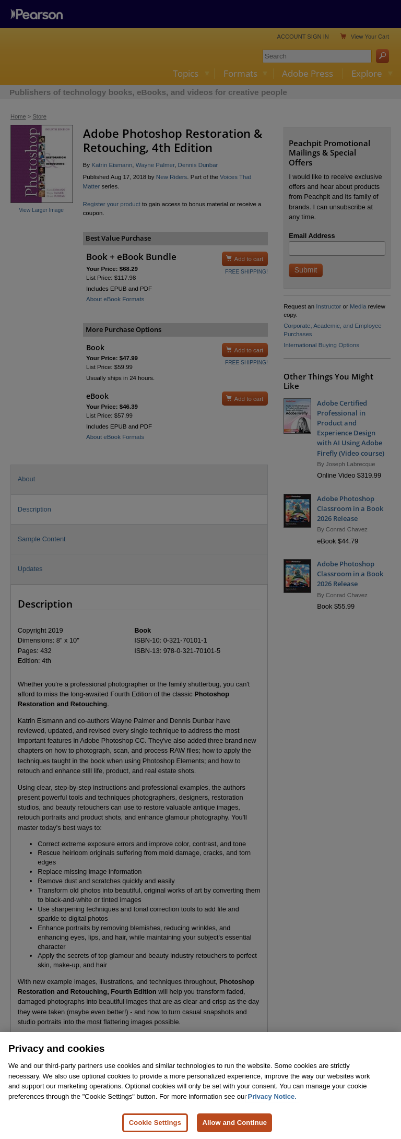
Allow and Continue (234, 1122)
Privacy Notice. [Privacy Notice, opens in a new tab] (272, 1096)
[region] (200, 1085)
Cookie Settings (155, 1122)
